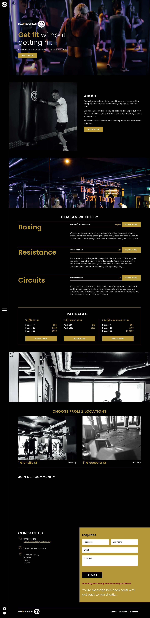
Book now (28, 55)
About (113, 612)
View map (72, 462)
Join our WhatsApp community (37, 541)
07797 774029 (30, 539)
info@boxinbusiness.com (35, 548)
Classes (123, 612)
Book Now (41, 338)
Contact (134, 612)
